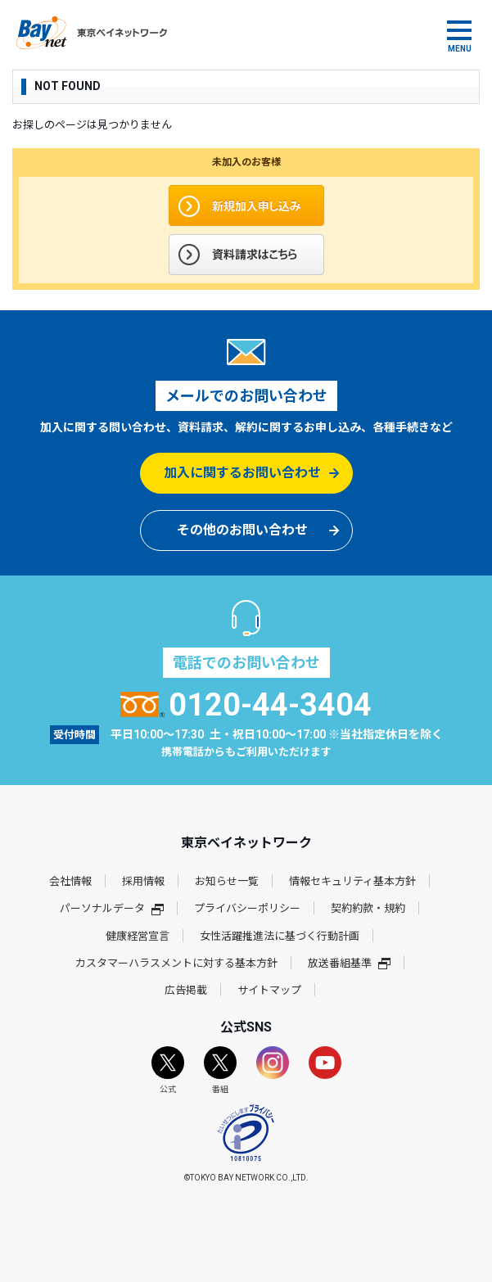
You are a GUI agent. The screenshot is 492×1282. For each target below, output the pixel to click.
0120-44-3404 (246, 705)
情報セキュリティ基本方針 (352, 881)
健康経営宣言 (137, 936)
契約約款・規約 (368, 908)
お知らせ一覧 (227, 881)
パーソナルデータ (112, 908)
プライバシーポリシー (247, 908)
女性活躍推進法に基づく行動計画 (279, 936)
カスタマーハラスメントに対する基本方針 (176, 963)
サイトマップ (269, 990)
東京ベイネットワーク (91, 32)
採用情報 (143, 881)
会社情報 (70, 881)
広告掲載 (186, 990)
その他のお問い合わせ (242, 530)
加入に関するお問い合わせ (242, 473)
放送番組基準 (349, 963)
